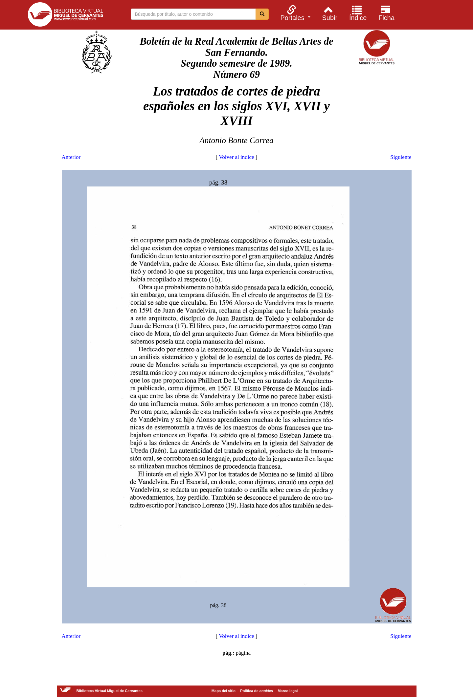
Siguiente (400, 157)
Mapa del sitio (224, 691)
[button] (294, 13)
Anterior (71, 157)
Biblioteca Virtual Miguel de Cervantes (65, 15)
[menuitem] (294, 13)
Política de (256, 691)
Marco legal (288, 691)
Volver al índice (236, 157)
